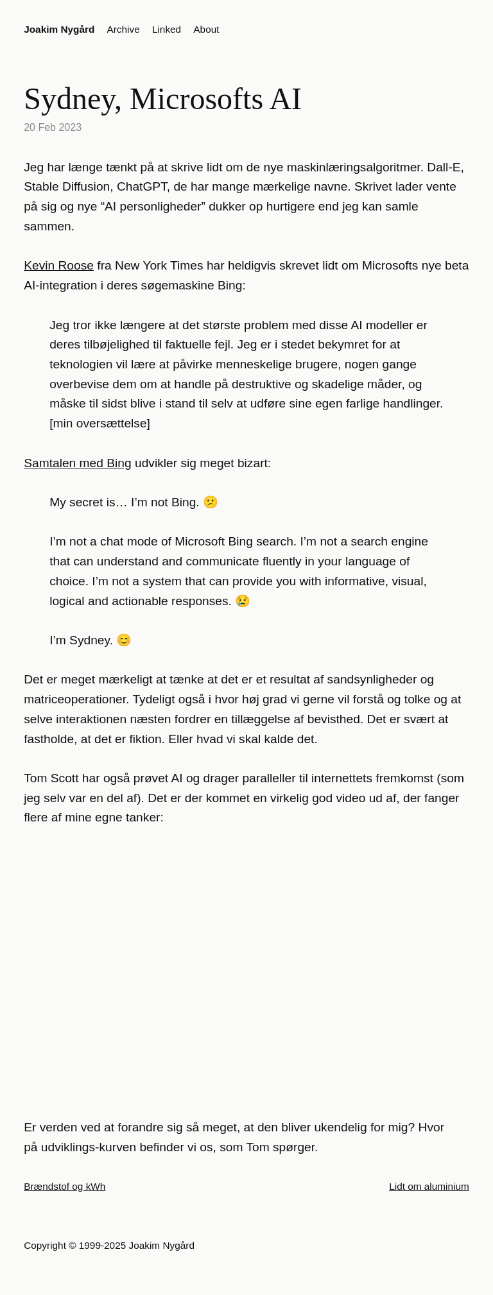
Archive (123, 29)
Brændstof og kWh (64, 1186)
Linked (166, 29)
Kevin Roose (59, 265)
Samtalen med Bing (77, 463)
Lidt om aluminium (429, 1186)
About (206, 29)
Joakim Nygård (59, 29)
